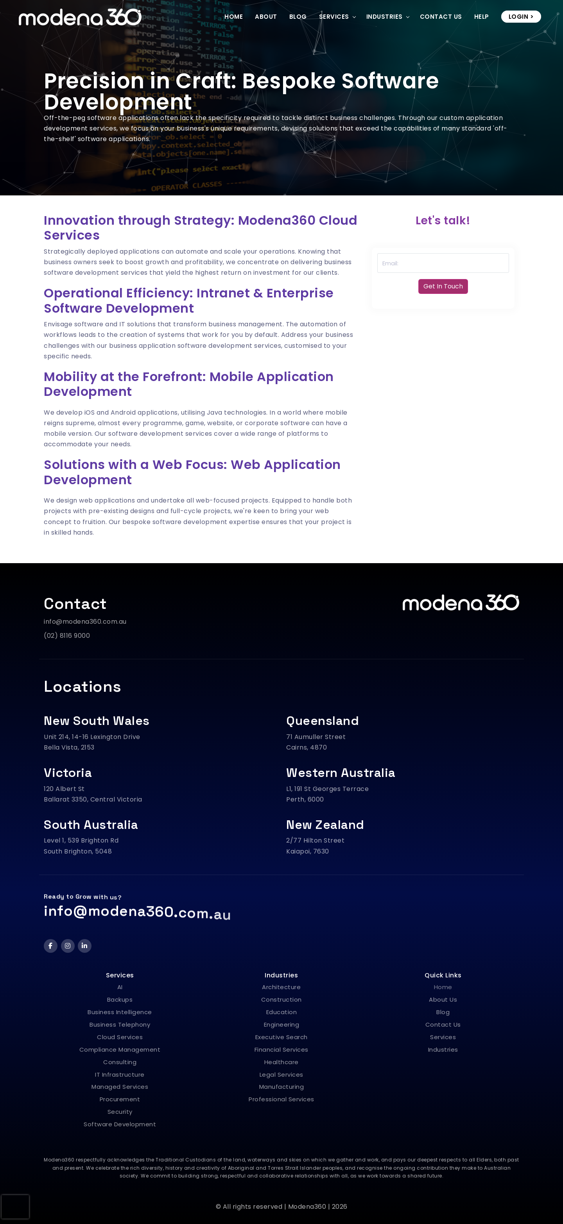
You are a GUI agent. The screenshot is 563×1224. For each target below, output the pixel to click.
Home (233, 17)
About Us (443, 999)
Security (120, 1112)
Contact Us (441, 17)
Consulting (119, 1062)
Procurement (120, 1099)
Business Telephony (120, 1024)
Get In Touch (443, 286)
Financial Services (281, 1049)
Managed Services (119, 1087)
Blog (298, 17)
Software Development (120, 1124)
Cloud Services (120, 1037)
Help (481, 17)
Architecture (281, 987)
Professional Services (281, 1099)
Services (334, 17)
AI (120, 987)
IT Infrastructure (120, 1074)
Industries (384, 17)
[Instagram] (68, 946)
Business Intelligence (120, 1012)
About (266, 17)
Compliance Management (120, 1049)
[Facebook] (50, 946)
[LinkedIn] (84, 946)
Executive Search (281, 1037)
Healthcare (281, 1062)
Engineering (281, 1024)
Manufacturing (281, 1087)
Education (281, 1012)
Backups (120, 999)
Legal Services (281, 1074)
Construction (281, 999)
